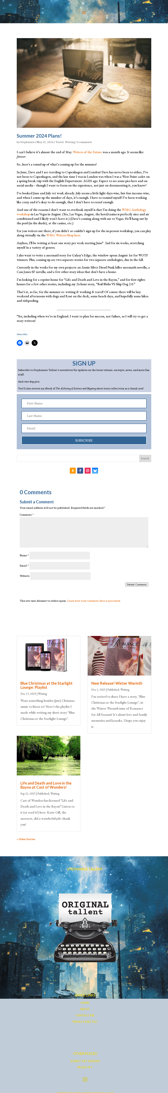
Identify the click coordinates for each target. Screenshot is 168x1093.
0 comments (84, 142)
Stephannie (27, 142)
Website (25, 575)
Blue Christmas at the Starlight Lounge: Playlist (46, 685)
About (85, 1009)
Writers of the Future (87, 152)
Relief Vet (85, 1067)
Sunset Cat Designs (85, 1061)
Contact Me (85, 1015)
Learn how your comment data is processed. (94, 600)
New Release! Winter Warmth (116, 683)
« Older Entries (26, 839)
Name (24, 555)
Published (43, 793)
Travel (59, 142)
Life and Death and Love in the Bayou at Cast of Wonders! (45, 785)
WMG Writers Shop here (63, 235)
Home (85, 1002)
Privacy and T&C (85, 1021)
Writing (70, 142)
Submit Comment (137, 584)
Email (24, 565)
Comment (27, 514)
